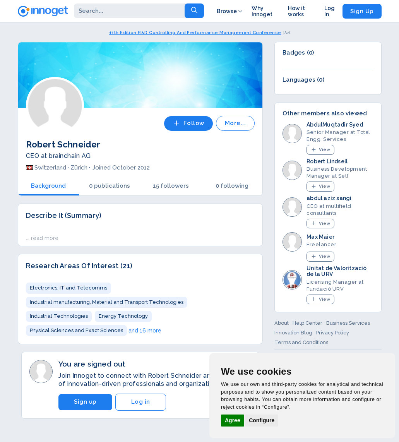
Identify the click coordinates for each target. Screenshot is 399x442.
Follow (188, 123)
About (281, 323)
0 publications (109, 185)
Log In (329, 11)
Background (48, 185)
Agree (232, 420)
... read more (42, 238)
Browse (230, 11)
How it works (296, 11)
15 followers (171, 185)
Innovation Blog (293, 333)
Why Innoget (262, 11)
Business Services (348, 323)
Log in (140, 401)
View (320, 149)
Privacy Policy (332, 333)
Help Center (307, 323)
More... (235, 123)
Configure (261, 420)
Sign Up (362, 11)
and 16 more (144, 330)
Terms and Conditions (301, 342)
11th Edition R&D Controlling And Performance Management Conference (195, 32)
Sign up (85, 401)
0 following (232, 185)
